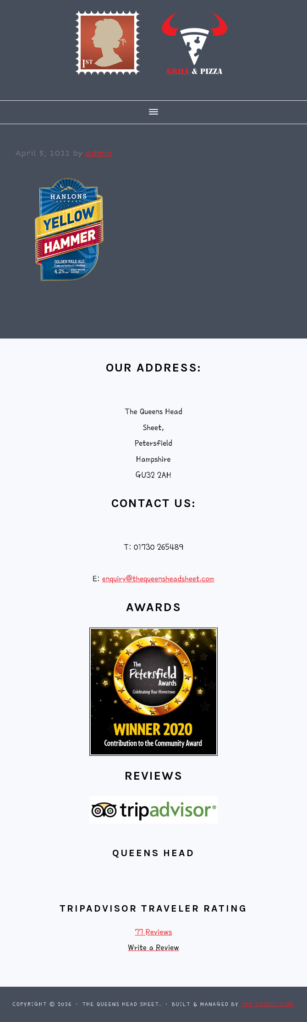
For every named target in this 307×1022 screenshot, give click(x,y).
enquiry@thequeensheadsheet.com (158, 578)
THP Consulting (268, 1004)
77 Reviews (153, 932)
